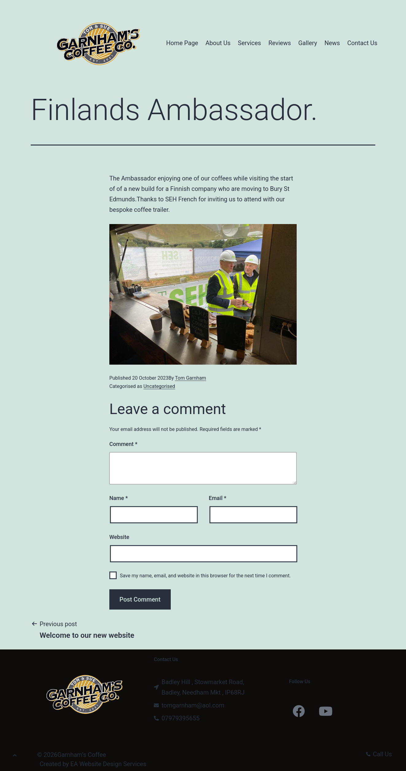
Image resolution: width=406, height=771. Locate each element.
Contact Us (362, 43)
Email (217, 498)
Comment (123, 444)
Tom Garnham (190, 378)
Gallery (307, 43)
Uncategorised (159, 386)
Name (118, 498)
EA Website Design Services (108, 764)
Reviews (279, 43)
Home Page (182, 43)
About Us (218, 43)
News (332, 43)
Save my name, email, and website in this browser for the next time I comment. (205, 576)
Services (249, 43)
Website (119, 537)
